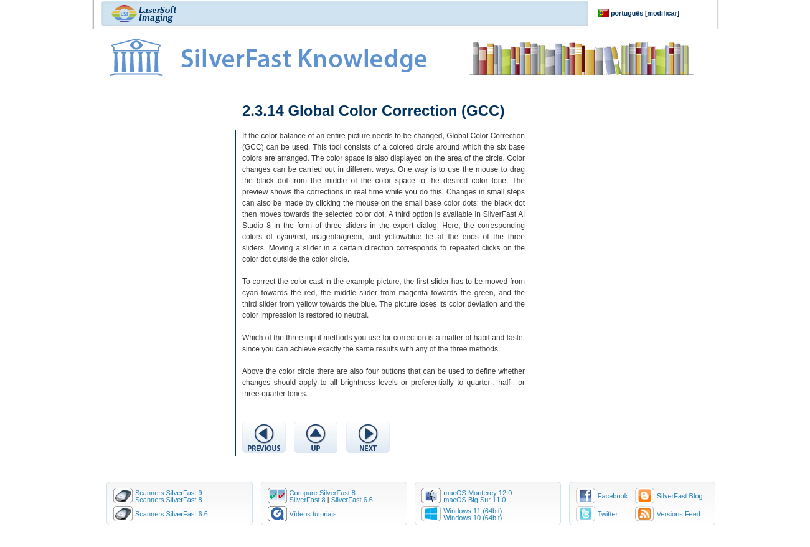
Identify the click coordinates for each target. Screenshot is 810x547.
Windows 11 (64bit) (472, 511)
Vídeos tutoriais (313, 514)
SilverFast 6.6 (352, 499)
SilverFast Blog (680, 496)
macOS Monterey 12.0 (477, 493)
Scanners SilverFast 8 (168, 499)
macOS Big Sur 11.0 (474, 499)
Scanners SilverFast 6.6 (171, 514)
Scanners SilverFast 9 (168, 493)
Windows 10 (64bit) (472, 517)
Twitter (608, 514)
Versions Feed (678, 514)
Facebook (613, 496)
